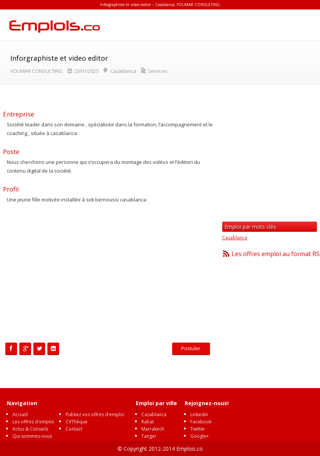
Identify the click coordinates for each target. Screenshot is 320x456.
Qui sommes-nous (32, 436)
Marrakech (152, 429)
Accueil (20, 414)
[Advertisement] (108, 274)
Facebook (201, 421)
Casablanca (234, 237)
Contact (74, 429)
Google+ (199, 436)
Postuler (191, 348)
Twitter (197, 429)
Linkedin (199, 414)
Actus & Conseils (30, 429)
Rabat (147, 421)
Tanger (149, 436)
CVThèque (77, 421)
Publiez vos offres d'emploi (95, 414)
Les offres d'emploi (33, 421)
